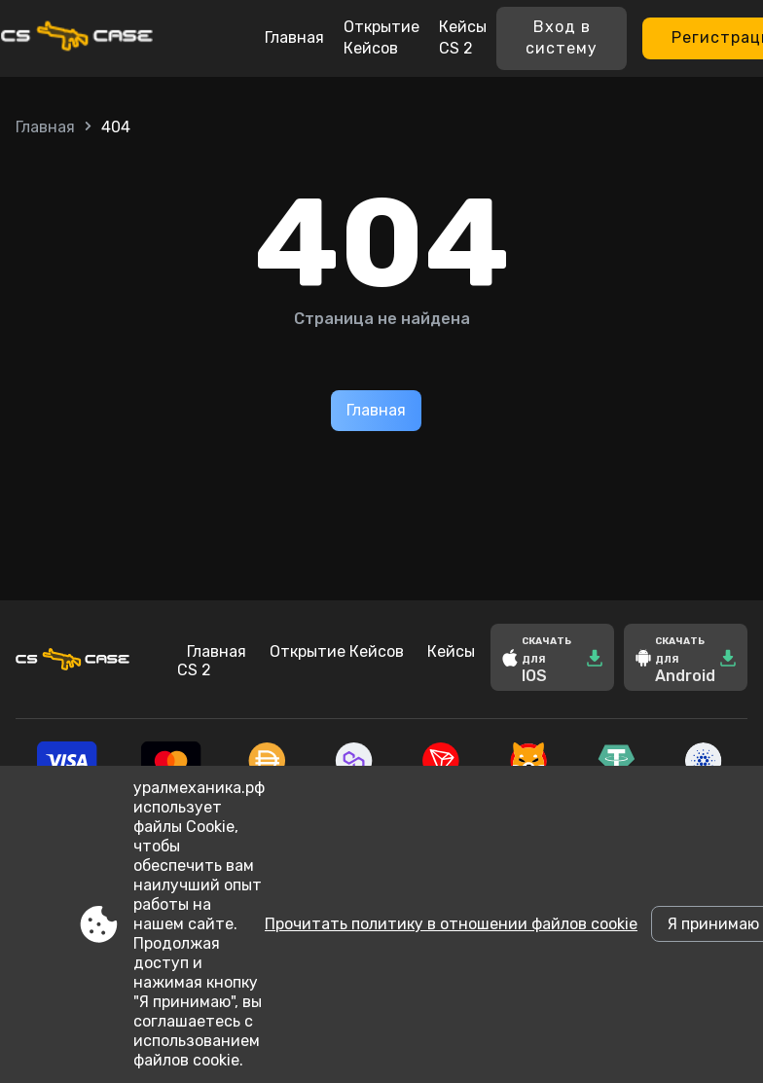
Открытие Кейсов (381, 37)
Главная (294, 37)
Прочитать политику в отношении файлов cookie (451, 924)
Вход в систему (562, 37)
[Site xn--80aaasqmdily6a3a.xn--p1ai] (108, 38)
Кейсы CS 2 (463, 37)
